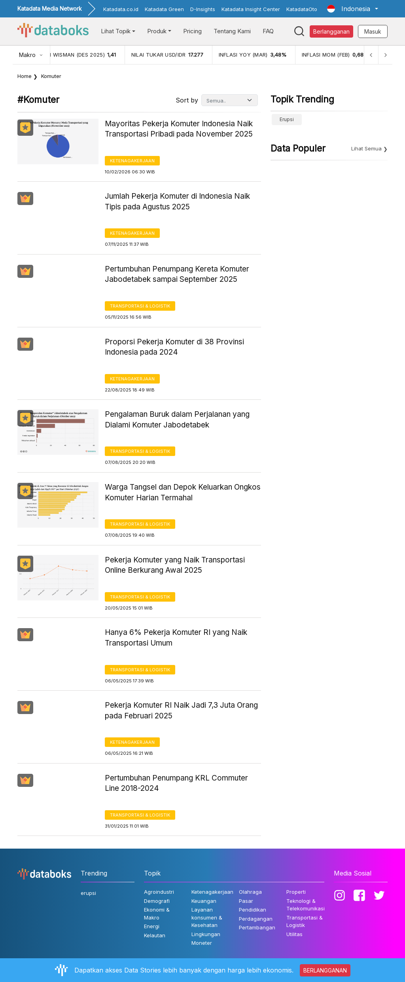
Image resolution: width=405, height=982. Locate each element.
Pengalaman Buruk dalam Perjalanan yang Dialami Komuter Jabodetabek (177, 419)
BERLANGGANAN (325, 970)
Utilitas (294, 934)
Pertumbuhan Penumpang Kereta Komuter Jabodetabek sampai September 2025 (177, 274)
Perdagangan (256, 919)
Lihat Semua (366, 148)
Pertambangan (257, 927)
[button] (352, 8)
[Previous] (371, 55)
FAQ (268, 31)
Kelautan (154, 935)
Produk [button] (157, 31)
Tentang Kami (232, 31)
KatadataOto (301, 9)
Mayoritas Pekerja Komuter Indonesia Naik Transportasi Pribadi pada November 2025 (179, 129)
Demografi (157, 901)
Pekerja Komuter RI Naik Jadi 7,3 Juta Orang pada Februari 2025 (181, 710)
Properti (296, 892)
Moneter (201, 943)
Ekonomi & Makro (157, 913)
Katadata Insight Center (250, 9)
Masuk (372, 31)
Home (24, 76)
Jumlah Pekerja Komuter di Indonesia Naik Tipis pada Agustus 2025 (177, 201)
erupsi (287, 119)
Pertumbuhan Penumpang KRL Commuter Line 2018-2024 (176, 783)
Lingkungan (205, 934)
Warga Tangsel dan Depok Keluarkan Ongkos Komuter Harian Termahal (183, 492)
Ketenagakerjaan (132, 160)
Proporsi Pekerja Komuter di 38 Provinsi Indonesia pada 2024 (174, 347)
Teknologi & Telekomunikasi (305, 905)
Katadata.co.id (120, 9)
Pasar (246, 901)
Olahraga (250, 892)
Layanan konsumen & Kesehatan (206, 917)
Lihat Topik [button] (116, 31)
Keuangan (203, 901)
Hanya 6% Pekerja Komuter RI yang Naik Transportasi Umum (176, 638)
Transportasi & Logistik (140, 306)
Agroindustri (159, 892)
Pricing (192, 31)
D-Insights (202, 9)
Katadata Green (164, 9)
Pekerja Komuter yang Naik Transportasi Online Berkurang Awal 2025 (175, 565)
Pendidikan (252, 909)
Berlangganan (331, 31)
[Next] (385, 55)
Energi (151, 926)
